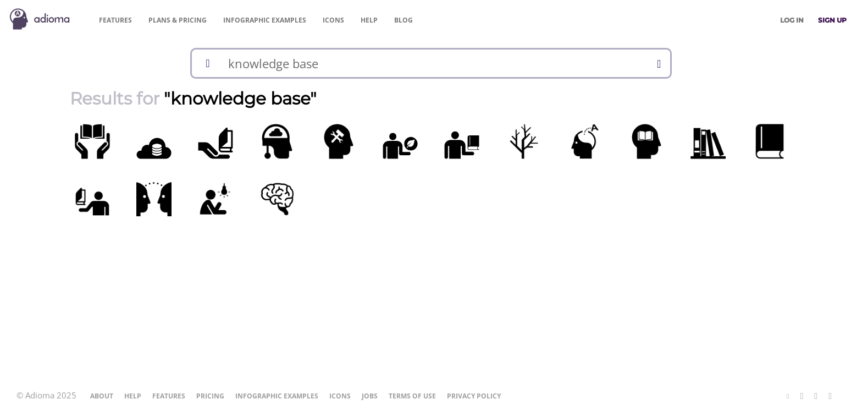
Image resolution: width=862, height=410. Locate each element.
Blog (403, 20)
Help (369, 20)
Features (115, 20)
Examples (264, 20)
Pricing (177, 20)
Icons (333, 20)
